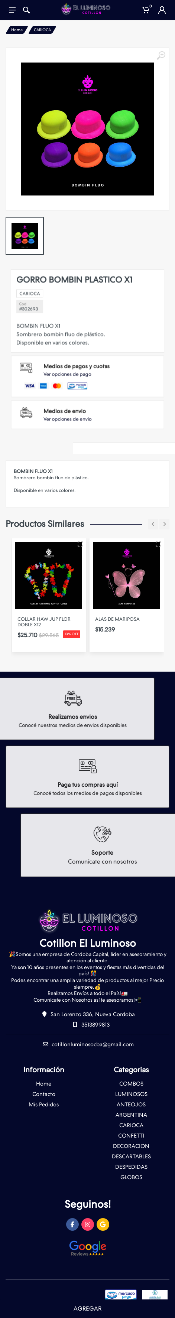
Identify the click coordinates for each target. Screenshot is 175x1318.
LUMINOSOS (131, 1094)
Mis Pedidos (44, 1104)
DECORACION (131, 1146)
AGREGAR (87, 1308)
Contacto (43, 1094)
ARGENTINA (131, 1115)
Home (17, 29)
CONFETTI (131, 1136)
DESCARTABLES (131, 1156)
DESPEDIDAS (131, 1167)
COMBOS (131, 1084)
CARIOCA (42, 29)
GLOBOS (131, 1177)
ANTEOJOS (131, 1104)
